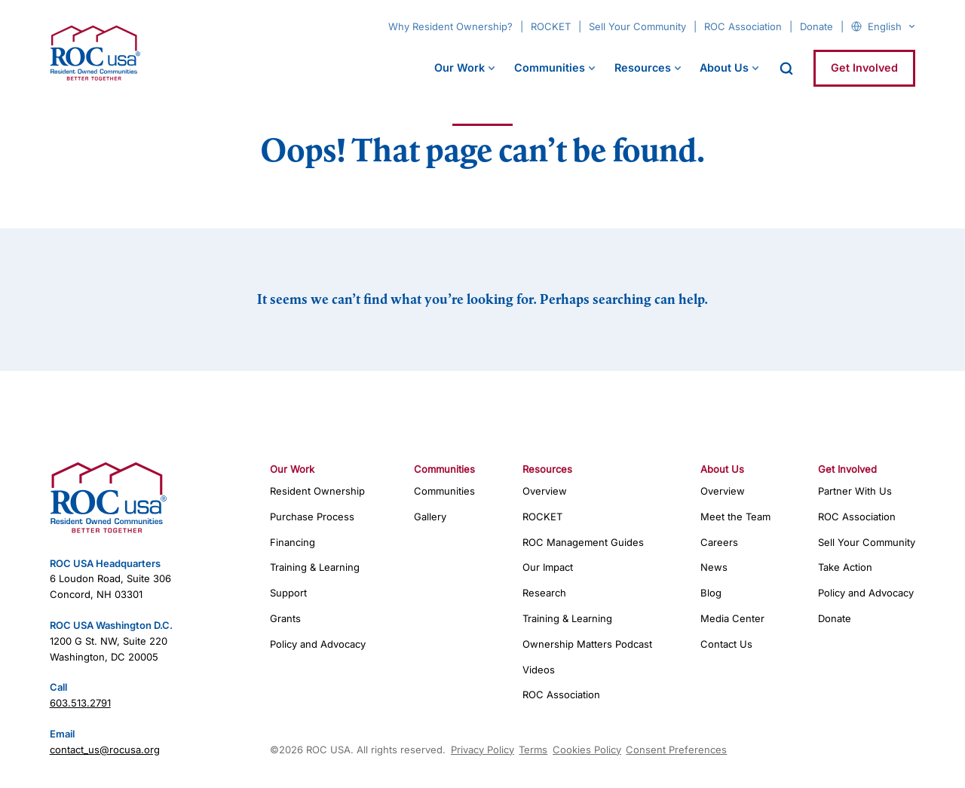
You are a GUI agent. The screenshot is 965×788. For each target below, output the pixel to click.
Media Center (732, 618)
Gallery (430, 517)
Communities (549, 67)
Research (544, 593)
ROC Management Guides (583, 542)
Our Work (459, 67)
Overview (544, 491)
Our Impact (547, 567)
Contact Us (726, 644)
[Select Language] (891, 26)
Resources (642, 67)
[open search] (786, 68)
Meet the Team (735, 517)
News (714, 567)
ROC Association (743, 26)
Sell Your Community (637, 26)
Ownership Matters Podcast (587, 644)
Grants (285, 618)
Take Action (845, 567)
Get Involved (864, 67)
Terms (533, 750)
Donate (816, 26)
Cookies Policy (587, 750)
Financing (292, 542)
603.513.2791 (80, 703)
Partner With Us (855, 491)
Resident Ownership (317, 491)
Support (288, 593)
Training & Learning (315, 567)
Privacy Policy (482, 750)
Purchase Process (312, 517)
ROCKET (551, 26)
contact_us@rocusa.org (105, 750)
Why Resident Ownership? (450, 26)
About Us (724, 67)
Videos (538, 670)
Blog (710, 593)
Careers (719, 542)
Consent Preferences (676, 750)
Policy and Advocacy (318, 644)
